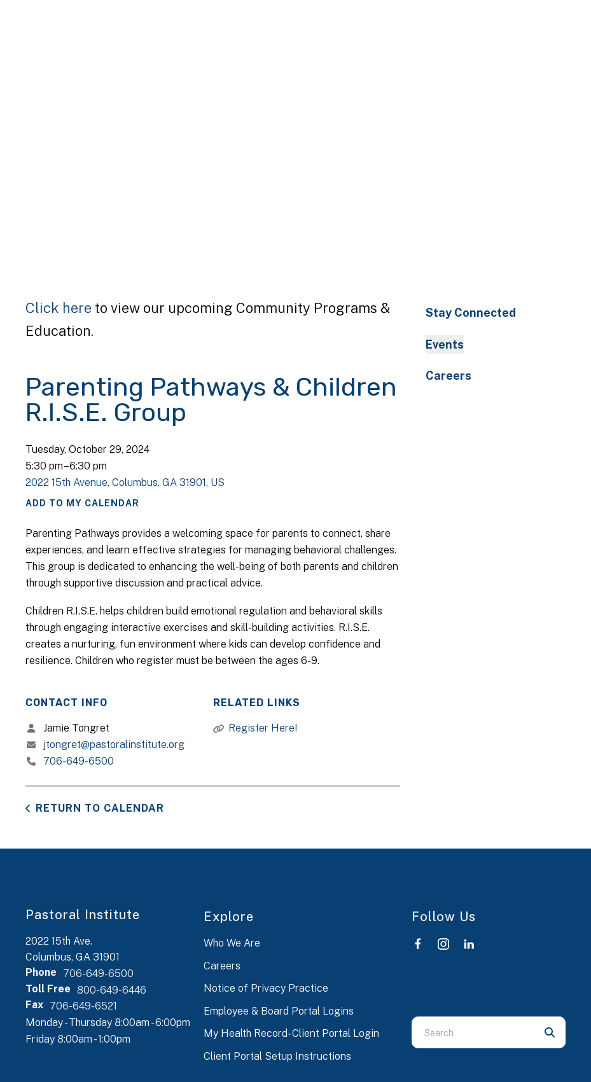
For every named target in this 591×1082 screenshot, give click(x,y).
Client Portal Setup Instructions (277, 1056)
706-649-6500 (78, 761)
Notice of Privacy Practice (266, 988)
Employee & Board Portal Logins (279, 1011)
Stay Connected (471, 312)
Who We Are (232, 943)
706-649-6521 (83, 1006)
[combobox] (473, 1032)
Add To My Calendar (82, 503)
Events (445, 344)
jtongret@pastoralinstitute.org (113, 745)
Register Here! (262, 728)
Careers (448, 375)
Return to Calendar (100, 808)
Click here (58, 308)
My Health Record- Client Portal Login (291, 1033)
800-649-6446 (111, 990)
